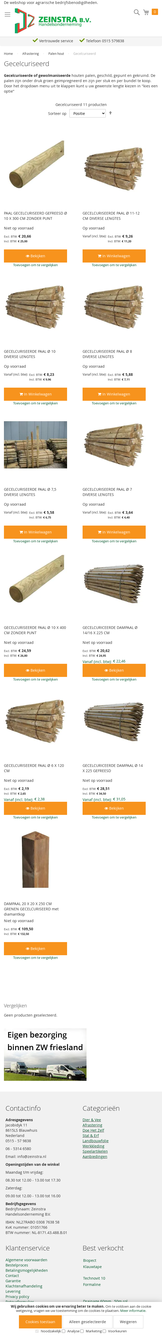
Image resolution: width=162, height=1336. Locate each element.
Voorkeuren (117, 1331)
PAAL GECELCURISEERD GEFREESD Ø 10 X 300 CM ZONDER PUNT (35, 216)
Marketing (94, 1331)
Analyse (73, 1331)
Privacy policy (17, 1296)
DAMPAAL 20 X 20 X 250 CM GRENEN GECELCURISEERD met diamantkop (31, 909)
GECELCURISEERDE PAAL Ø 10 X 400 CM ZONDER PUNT (35, 630)
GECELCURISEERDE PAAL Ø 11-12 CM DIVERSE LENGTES (111, 216)
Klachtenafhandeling (24, 1286)
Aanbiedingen (95, 1156)
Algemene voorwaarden (26, 1259)
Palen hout (56, 53)
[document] (81, 1319)
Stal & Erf (91, 1135)
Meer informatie (132, 1310)
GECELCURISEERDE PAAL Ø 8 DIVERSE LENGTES (107, 354)
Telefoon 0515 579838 (105, 40)
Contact (12, 1275)
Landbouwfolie (96, 1140)
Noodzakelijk (51, 1331)
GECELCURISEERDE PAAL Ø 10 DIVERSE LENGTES (29, 354)
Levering (13, 1291)
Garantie (13, 1280)
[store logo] (53, 21)
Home (9, 53)
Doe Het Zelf (93, 1130)
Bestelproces (17, 1265)
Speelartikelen (95, 1151)
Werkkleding (93, 1145)
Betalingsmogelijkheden (27, 1270)
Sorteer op (57, 113)
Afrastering (31, 53)
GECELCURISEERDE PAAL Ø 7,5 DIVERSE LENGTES (30, 492)
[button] (35, 265)
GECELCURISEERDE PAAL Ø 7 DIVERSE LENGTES (107, 492)
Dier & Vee (92, 1119)
